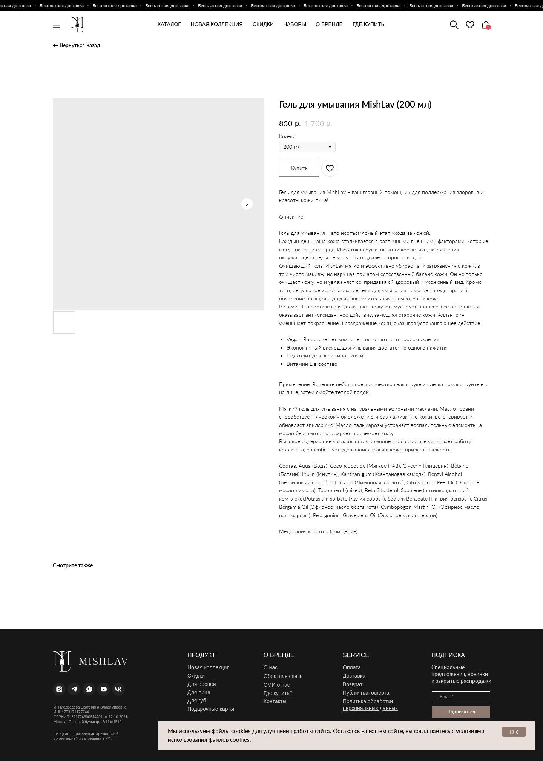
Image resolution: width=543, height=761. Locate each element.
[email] (461, 696)
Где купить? (278, 693)
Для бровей (201, 684)
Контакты (275, 701)
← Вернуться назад (76, 45)
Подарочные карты (210, 709)
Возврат (353, 684)
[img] (470, 25)
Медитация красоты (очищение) (318, 531)
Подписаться (461, 712)
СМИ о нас (277, 685)
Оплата (352, 667)
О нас (271, 667)
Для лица (198, 692)
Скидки (196, 676)
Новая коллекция (208, 667)
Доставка (354, 676)
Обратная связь (283, 676)
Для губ (196, 701)
